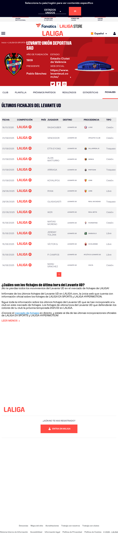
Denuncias (23, 526)
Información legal (52, 532)
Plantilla (20, 92)
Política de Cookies (93, 532)
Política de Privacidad (72, 532)
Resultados (69, 92)
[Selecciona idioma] (99, 33)
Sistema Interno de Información (14, 532)
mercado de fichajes (27, 313)
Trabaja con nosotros (70, 526)
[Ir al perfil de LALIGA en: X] (52, 84)
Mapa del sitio (37, 526)
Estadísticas (90, 92)
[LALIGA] (52, 33)
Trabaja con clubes (90, 526)
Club (5, 92)
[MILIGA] (113, 33)
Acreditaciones (52, 526)
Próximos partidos (44, 92)
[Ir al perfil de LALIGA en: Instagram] (64, 84)
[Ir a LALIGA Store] (59, 26)
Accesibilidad (36, 532)
